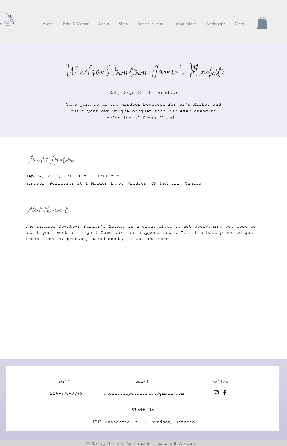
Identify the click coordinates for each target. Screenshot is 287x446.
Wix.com (187, 443)
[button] (262, 23)
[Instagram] (216, 392)
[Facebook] (224, 392)
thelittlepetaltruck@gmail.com (143, 393)
